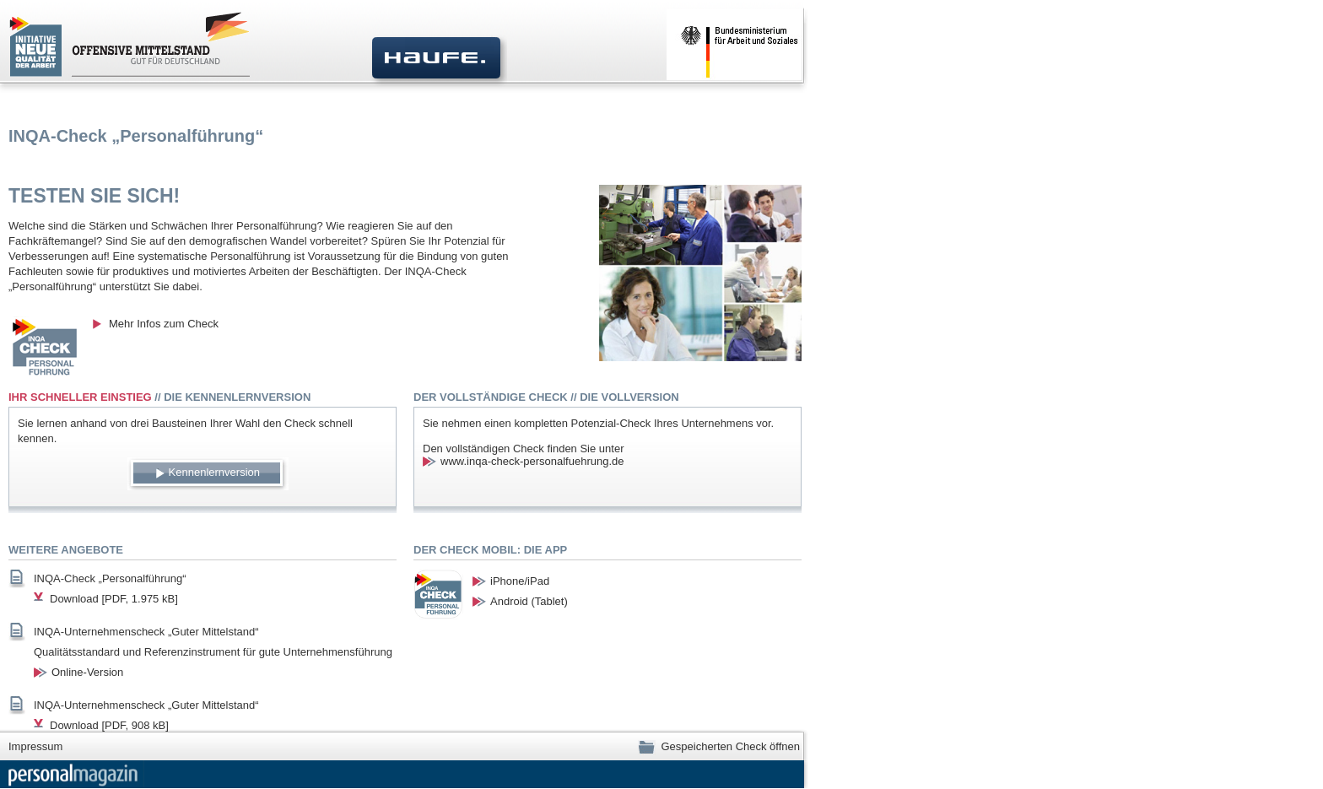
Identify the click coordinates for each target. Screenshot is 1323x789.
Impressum (35, 746)
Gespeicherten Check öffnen (719, 746)
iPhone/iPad (519, 581)
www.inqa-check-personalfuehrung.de (532, 461)
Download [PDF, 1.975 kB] (114, 598)
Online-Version (87, 672)
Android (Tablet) (529, 601)
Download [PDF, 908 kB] (109, 725)
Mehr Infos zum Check (164, 323)
